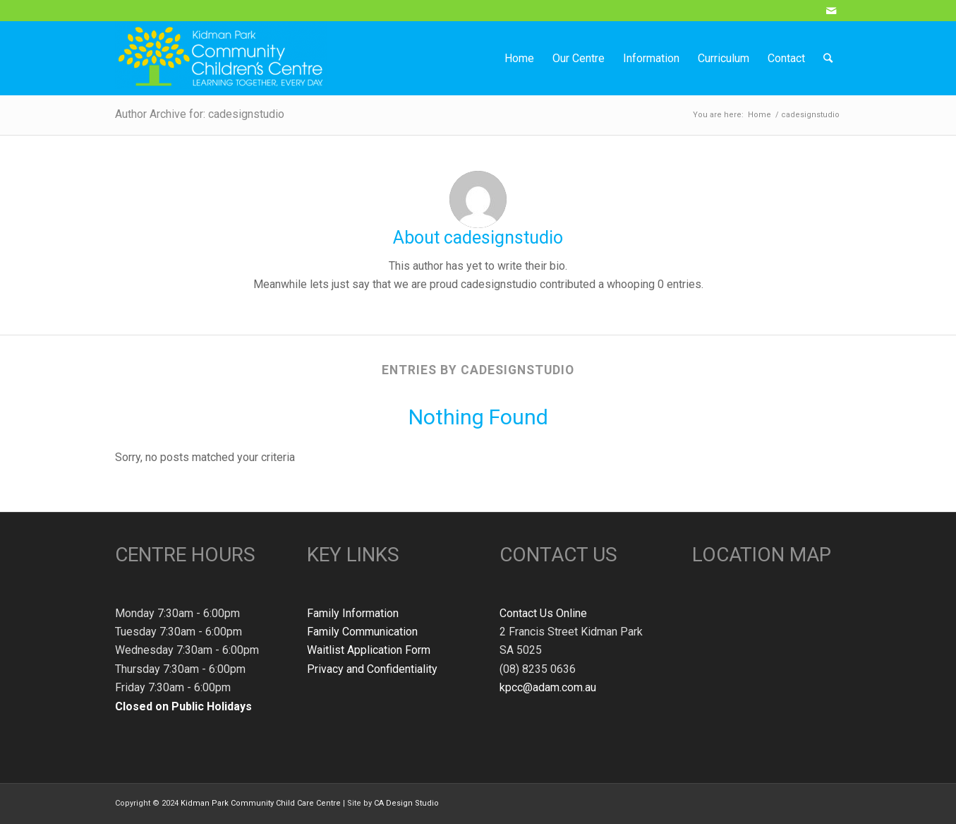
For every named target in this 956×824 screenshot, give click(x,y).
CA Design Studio (406, 803)
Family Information (353, 613)
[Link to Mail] (831, 10)
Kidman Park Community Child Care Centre (261, 803)
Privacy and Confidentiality (372, 669)
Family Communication (362, 631)
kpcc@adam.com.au (548, 687)
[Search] (828, 58)
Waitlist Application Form (368, 650)
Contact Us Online (543, 613)
